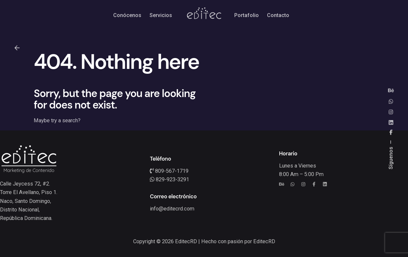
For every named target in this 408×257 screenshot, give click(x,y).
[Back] (17, 48)
